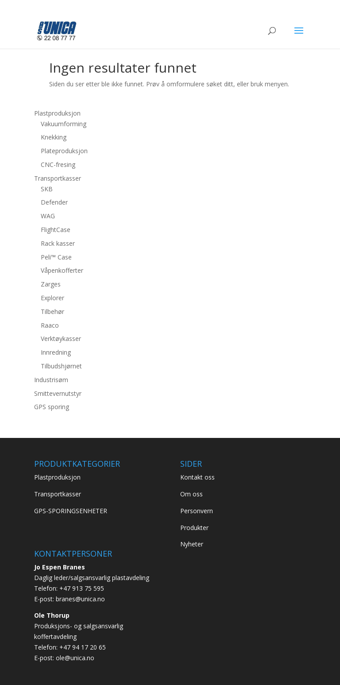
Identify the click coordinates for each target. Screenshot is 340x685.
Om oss (191, 494)
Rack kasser (58, 243)
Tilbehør (52, 311)
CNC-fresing (58, 164)
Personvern (196, 511)
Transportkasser (57, 178)
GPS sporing (51, 406)
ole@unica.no (75, 658)
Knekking (53, 137)
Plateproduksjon (64, 151)
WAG (48, 216)
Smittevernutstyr (57, 393)
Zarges (51, 284)
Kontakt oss (197, 477)
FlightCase (55, 229)
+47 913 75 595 (81, 588)
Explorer (52, 298)
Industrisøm (51, 379)
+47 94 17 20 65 (82, 647)
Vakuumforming (63, 124)
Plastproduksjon (57, 113)
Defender (54, 202)
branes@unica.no (80, 599)
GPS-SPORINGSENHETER (70, 511)
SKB (47, 189)
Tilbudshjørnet (61, 366)
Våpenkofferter (62, 270)
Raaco (50, 325)
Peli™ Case (56, 257)
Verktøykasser (61, 338)
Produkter (194, 527)
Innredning (56, 352)
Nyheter (191, 544)
